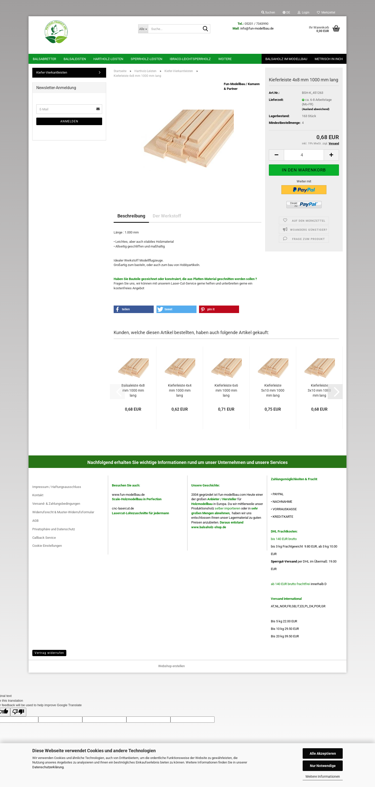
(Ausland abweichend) (315, 109)
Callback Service (44, 538)
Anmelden (69, 121)
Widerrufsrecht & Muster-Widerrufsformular (63, 512)
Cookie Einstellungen (47, 546)
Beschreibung (131, 215)
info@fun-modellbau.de (257, 28)
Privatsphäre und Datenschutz (53, 529)
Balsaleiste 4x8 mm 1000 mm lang (133, 390)
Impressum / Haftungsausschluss (56, 487)
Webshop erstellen (171, 666)
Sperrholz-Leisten (146, 59)
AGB (35, 520)
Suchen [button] (268, 12)
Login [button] (303, 12)
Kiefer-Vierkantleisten (51, 72)
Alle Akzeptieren (323, 753)
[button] (286, 12)
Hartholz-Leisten (108, 59)
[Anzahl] (304, 155)
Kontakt (37, 495)
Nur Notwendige (323, 766)
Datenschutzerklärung (48, 767)
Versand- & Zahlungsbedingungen (56, 503)
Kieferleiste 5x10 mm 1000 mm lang (272, 390)
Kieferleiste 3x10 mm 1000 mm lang (319, 390)
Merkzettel (326, 12)
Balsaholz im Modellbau (286, 59)
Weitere (225, 59)
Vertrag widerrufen (49, 653)
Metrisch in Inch (329, 59)
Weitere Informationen (322, 776)
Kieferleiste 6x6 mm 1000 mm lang (226, 390)
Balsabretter (44, 59)
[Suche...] (143, 28)
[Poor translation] (18, 712)
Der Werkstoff (167, 215)
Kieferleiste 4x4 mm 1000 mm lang (180, 390)
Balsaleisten (75, 59)
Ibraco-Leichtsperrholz (190, 59)
